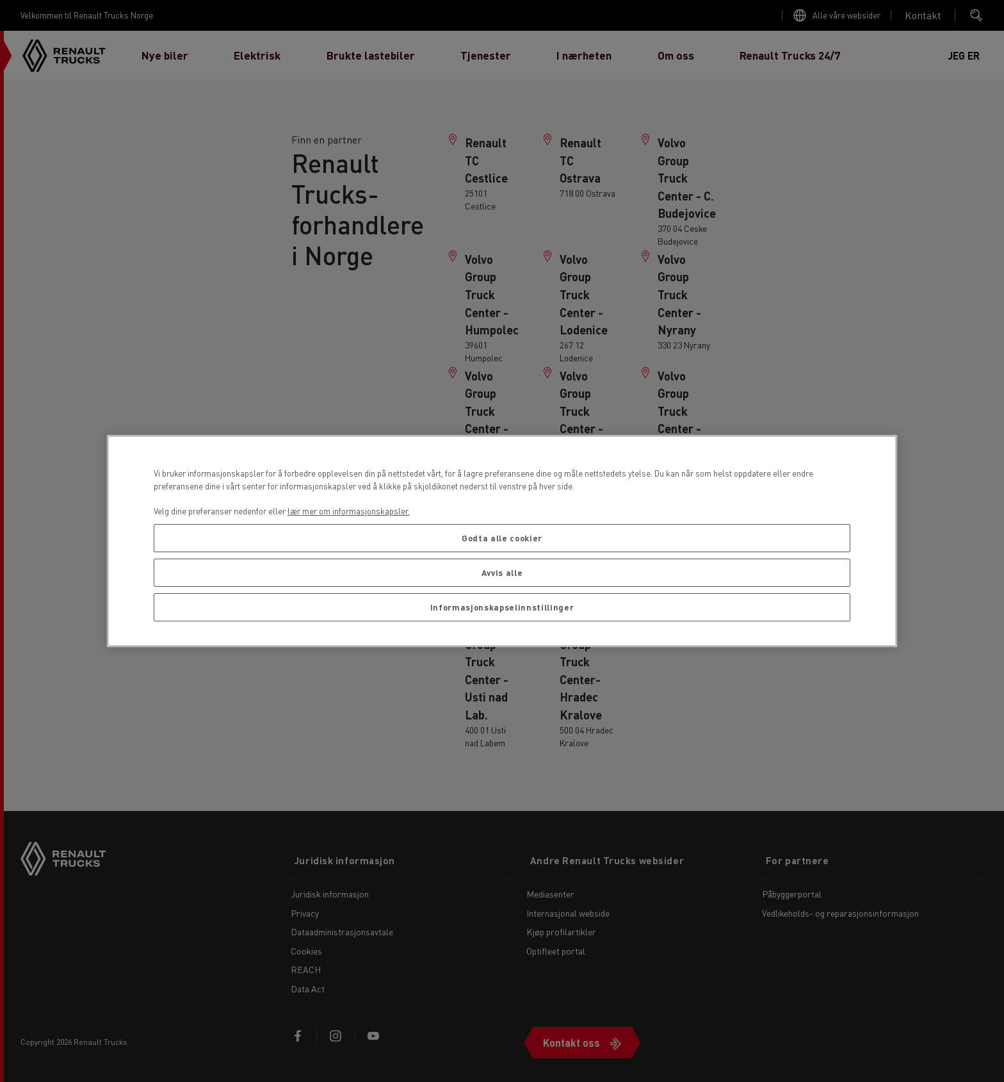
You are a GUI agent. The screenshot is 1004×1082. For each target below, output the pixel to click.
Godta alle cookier (502, 537)
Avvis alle (502, 572)
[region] (502, 541)
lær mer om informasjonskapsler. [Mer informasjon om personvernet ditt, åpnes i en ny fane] (348, 510)
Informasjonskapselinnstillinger (502, 607)
